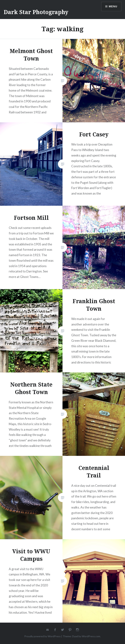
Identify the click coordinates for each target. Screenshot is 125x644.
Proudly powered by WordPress (42, 636)
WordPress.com (91, 636)
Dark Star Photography (36, 12)
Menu (113, 6)
